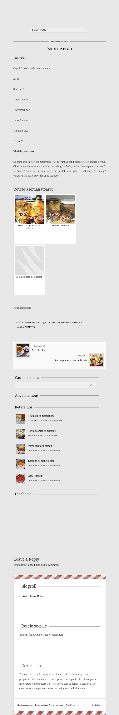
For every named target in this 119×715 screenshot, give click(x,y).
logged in (32, 564)
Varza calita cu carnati (40, 445)
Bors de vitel (39, 350)
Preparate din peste (71, 322)
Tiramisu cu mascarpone (41, 415)
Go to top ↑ (97, 705)
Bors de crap (59, 48)
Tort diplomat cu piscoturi (42, 430)
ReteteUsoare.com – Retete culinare (43, 12)
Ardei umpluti (35, 475)
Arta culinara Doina (33, 596)
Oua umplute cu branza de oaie (70, 360)
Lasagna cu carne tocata (41, 460)
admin (52, 322)
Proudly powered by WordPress (61, 705)
